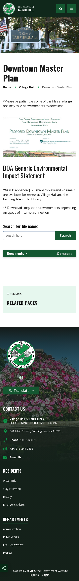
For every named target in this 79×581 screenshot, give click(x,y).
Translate (21, 390)
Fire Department (13, 545)
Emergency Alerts (14, 504)
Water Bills (9, 480)
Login (46, 575)
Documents (39, 253)
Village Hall (26, 87)
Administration (12, 529)
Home (7, 87)
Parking (7, 553)
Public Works (11, 537)
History (7, 497)
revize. (31, 571)
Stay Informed (11, 489)
